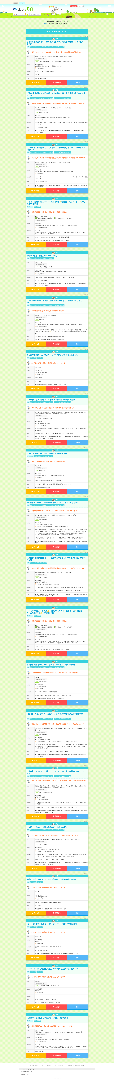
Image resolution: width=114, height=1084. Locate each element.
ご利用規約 (48, 1065)
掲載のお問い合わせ (79, 1065)
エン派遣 (16, 3)
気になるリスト (21, 14)
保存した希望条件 (35, 14)
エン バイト (22, 3)
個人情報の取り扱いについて (36, 1065)
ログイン (81, 6)
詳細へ (78, 82)
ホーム (46, 23)
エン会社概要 (69, 1065)
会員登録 (74, 6)
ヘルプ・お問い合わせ (58, 1065)
